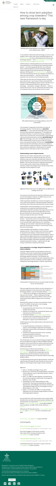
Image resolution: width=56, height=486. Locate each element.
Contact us (12, 479)
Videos (22, 4)
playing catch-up (24, 58)
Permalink (22, 428)
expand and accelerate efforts (42, 314)
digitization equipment (26, 61)
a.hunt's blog (23, 418)
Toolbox (16, 4)
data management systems (43, 60)
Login (46, 1)
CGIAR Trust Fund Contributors (46, 401)
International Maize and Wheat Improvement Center (18, 472)
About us (16, 7)
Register (52, 1)
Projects (28, 4)
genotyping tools (38, 61)
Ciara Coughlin (44, 409)
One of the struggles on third (30, 426)
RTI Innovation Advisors (39, 72)
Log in (29, 418)
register (35, 418)
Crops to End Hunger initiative (32, 403)
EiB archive (36, 4)
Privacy (43, 475)
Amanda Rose (31, 410)
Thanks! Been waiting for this (30, 439)
